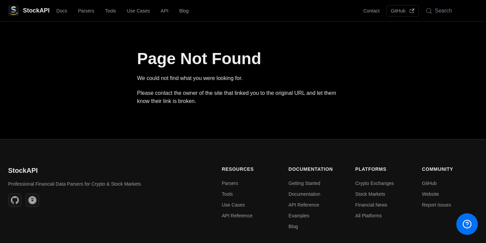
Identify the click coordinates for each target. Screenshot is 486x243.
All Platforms (368, 215)
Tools (110, 11)
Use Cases (138, 11)
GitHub (402, 11)
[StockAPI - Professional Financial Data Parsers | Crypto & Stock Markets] (29, 10)
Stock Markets (370, 194)
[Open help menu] (467, 224)
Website (430, 194)
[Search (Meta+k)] (450, 11)
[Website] (32, 200)
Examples (299, 215)
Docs (61, 11)
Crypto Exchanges (374, 183)
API (164, 11)
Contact (371, 11)
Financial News (371, 205)
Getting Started (304, 183)
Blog (184, 11)
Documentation (304, 194)
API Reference (237, 215)
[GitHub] (15, 200)
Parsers (86, 11)
